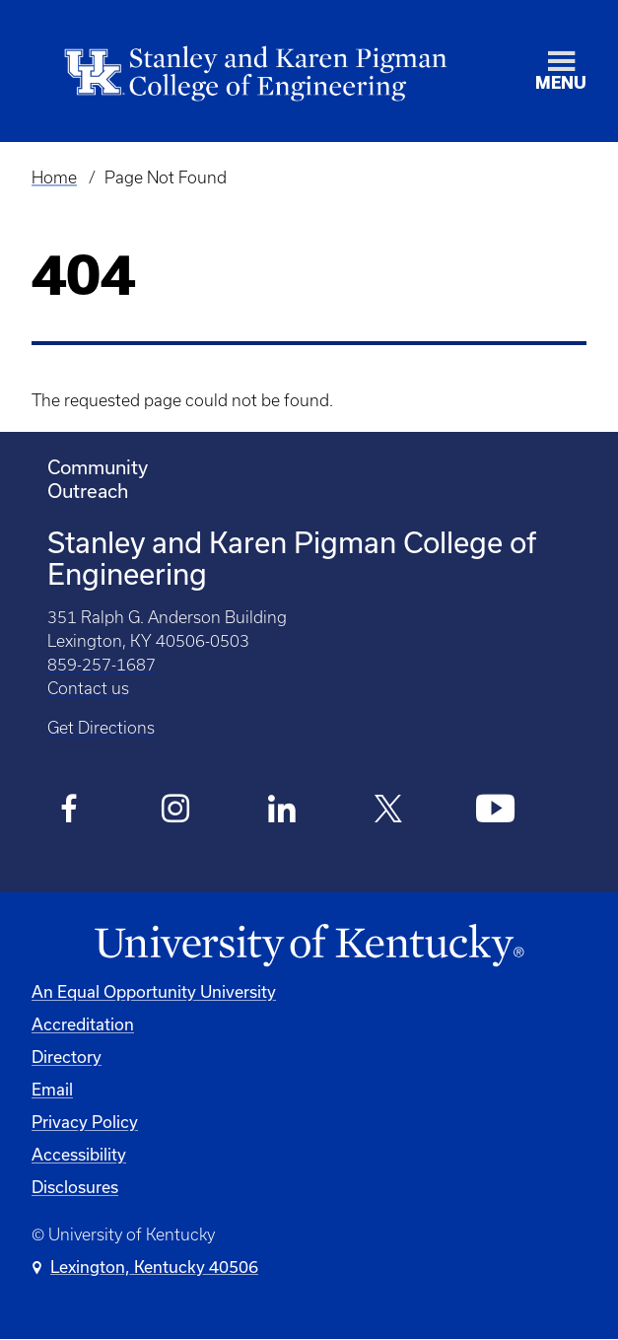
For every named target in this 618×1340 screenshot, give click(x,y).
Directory (67, 1056)
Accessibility (79, 1154)
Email (52, 1089)
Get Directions (101, 728)
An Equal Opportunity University (154, 991)
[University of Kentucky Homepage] (309, 946)
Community (97, 467)
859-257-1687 (101, 664)
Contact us (88, 688)
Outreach (87, 490)
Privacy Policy (85, 1121)
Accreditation (83, 1024)
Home (54, 177)
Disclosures (75, 1186)
